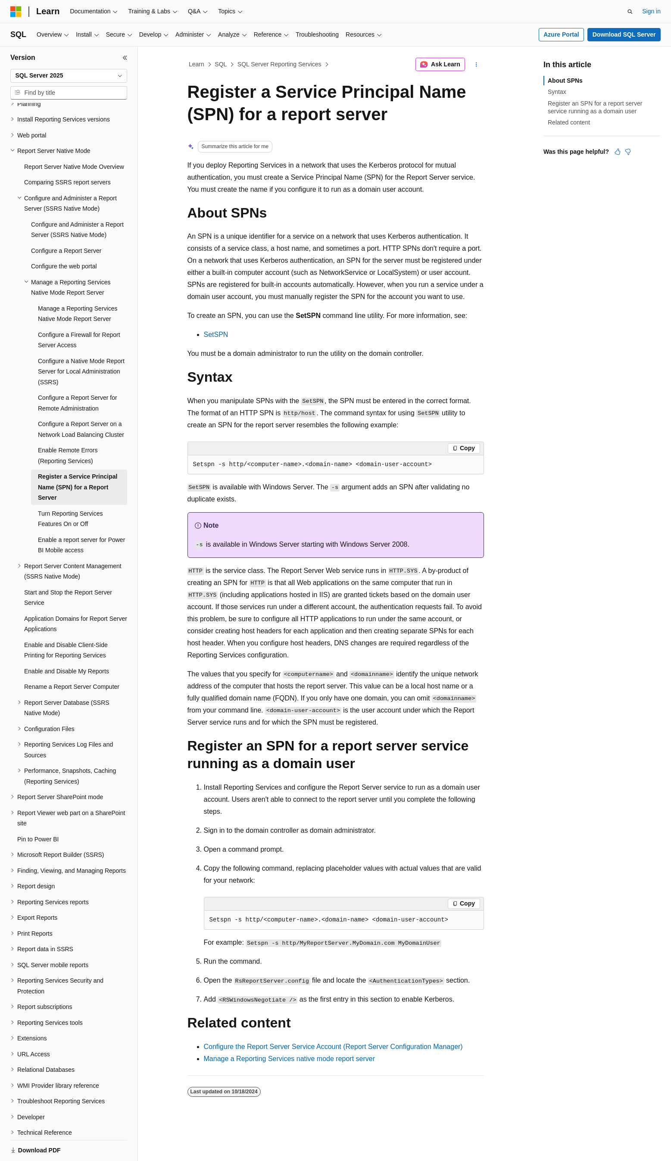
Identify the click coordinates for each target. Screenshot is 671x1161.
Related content (569, 122)
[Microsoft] (16, 11)
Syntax (557, 91)
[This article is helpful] (617, 151)
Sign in (651, 11)
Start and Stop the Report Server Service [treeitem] (68, 568)
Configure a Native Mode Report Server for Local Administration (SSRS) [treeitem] (81, 342)
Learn (196, 64)
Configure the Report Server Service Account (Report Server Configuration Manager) (333, 1046)
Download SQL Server (624, 34)
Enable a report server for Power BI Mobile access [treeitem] (81, 515)
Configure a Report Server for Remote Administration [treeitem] (77, 373)
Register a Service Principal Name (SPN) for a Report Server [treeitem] (77, 457)
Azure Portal (561, 34)
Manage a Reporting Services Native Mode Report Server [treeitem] (77, 284)
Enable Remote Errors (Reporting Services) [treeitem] (68, 426)
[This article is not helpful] (628, 151)
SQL (221, 64)
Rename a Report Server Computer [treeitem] (71, 657)
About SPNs (565, 80)
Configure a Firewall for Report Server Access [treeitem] (79, 310)
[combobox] (68, 76)
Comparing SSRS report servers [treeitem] (67, 152)
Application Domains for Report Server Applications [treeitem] (75, 594)
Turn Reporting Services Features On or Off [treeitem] (70, 489)
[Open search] (630, 11)
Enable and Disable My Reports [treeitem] (66, 641)
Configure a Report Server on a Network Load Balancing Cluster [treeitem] (81, 399)
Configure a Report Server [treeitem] (66, 221)
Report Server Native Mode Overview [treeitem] (74, 137)
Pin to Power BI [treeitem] (38, 809)
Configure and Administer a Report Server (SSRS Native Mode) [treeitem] (77, 200)
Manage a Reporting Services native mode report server (289, 1058)
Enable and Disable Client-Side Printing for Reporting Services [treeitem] (66, 620)
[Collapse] (125, 57)
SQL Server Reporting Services (279, 64)
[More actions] (476, 65)
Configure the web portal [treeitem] (64, 236)
